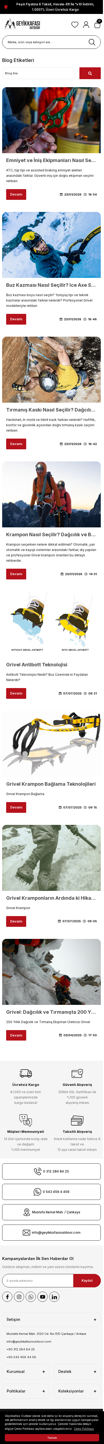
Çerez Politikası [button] (84, 1428)
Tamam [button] (52, 1437)
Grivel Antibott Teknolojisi (36, 664)
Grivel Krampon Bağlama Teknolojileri (51, 784)
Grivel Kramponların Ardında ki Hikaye (51, 898)
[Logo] (22, 24)
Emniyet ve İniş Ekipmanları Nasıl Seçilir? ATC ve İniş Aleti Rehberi (51, 160)
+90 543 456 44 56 (21, 1357)
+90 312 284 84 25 (20, 1349)
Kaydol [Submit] (87, 1280)
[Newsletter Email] (51, 1280)
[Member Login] (86, 24)
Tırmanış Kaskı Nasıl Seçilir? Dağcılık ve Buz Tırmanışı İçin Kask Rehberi (51, 410)
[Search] (51, 42)
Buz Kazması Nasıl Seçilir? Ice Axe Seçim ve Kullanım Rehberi (51, 285)
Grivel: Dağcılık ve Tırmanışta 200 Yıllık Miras (51, 1012)
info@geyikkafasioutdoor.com (28, 1341)
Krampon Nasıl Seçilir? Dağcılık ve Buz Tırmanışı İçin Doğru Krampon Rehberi (51, 534)
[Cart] (97, 24)
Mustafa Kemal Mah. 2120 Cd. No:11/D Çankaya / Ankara (46, 1334)
